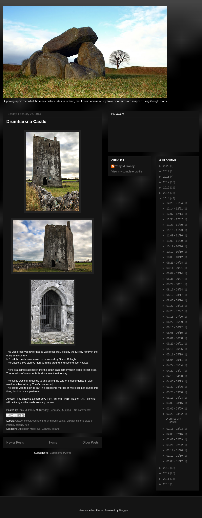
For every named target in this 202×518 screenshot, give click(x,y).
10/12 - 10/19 (174, 251)
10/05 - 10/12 (174, 257)
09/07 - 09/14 (174, 273)
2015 (166, 192)
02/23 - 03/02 (174, 413)
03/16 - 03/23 (174, 397)
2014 (166, 198)
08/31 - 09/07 (174, 278)
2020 (166, 166)
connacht (37, 420)
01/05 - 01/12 (174, 461)
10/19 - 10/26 (174, 246)
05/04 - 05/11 (174, 359)
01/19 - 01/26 (174, 450)
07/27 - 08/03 (174, 305)
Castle (19, 420)
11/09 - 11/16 (174, 235)
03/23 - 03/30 (174, 392)
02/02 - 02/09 (174, 439)
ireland (19, 424)
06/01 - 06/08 (174, 338)
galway (71, 420)
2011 (166, 478)
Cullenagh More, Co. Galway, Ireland (38, 428)
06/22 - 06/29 (174, 322)
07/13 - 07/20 (174, 316)
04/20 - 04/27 (174, 370)
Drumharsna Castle (26, 121)
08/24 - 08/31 (174, 284)
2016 (166, 187)
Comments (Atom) (60, 452)
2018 (166, 176)
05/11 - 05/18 (174, 354)
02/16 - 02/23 (174, 428)
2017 (166, 182)
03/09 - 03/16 (174, 403)
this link (17, 391)
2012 (166, 473)
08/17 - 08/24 (174, 289)
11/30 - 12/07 (174, 219)
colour (27, 420)
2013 (166, 467)
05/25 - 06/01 (174, 343)
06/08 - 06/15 (174, 332)
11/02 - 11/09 (174, 240)
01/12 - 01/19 (174, 455)
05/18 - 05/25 (174, 348)
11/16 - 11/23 (174, 230)
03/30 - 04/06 (174, 386)
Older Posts (91, 442)
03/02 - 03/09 (174, 408)
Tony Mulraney (125, 166)
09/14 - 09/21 (174, 267)
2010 (166, 484)
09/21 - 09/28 (174, 262)
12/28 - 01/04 (174, 203)
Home (53, 442)
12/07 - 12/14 (174, 213)
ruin (27, 424)
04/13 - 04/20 (174, 376)
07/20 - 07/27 (174, 311)
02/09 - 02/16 (174, 434)
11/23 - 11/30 (174, 224)
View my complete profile (126, 171)
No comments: (82, 409)
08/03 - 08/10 (174, 300)
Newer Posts (15, 442)
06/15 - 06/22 (174, 327)
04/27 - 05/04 (174, 365)
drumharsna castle (55, 420)
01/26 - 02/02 (174, 445)
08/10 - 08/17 (174, 294)
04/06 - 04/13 (174, 381)
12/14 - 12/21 (174, 208)
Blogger (123, 510)
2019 (166, 171)
